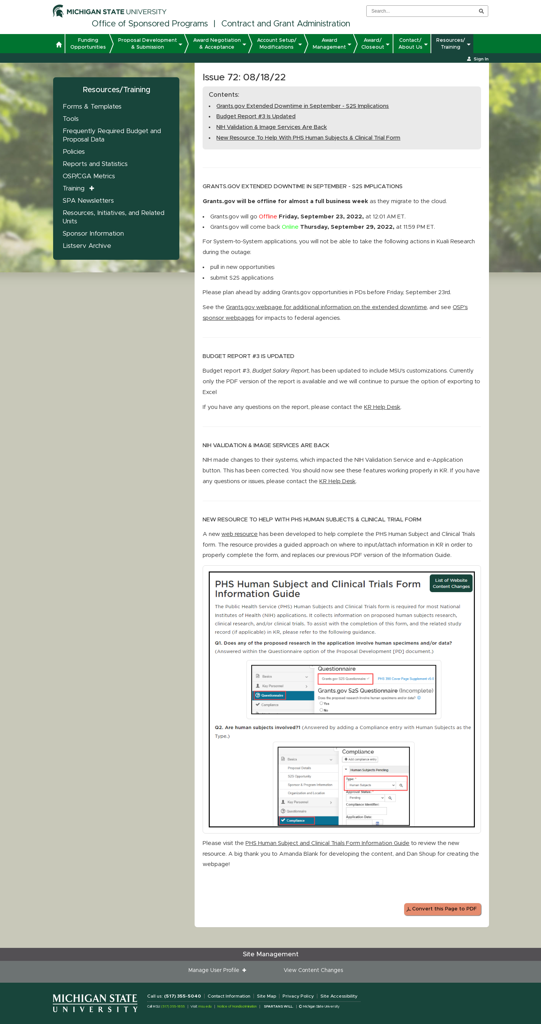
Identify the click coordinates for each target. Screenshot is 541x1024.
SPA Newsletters (88, 200)
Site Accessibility (338, 996)
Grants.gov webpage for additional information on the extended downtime (326, 307)
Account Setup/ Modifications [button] (277, 43)
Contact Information (229, 996)
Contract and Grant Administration (285, 24)
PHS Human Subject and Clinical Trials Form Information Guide (327, 843)
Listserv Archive (87, 246)
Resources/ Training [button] (450, 43)
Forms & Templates (92, 106)
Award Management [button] (329, 43)
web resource (239, 534)
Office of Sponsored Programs (150, 24)
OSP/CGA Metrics (89, 176)
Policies (74, 151)
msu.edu (204, 1006)
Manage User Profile (215, 970)
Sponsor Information (93, 233)
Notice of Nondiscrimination (237, 1006)
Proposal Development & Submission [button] (147, 43)
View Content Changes (313, 970)
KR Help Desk (382, 407)
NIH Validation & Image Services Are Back (271, 127)
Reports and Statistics (95, 164)
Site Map (266, 996)
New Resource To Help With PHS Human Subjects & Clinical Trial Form (308, 138)
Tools (71, 119)
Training (73, 188)
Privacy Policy (298, 996)
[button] (59, 45)
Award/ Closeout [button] (372, 43)
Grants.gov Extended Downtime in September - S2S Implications (302, 106)
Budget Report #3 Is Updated (256, 116)
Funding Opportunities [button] (88, 43)
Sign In (481, 59)
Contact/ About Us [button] (410, 43)
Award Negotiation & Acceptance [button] (217, 43)
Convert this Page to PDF (444, 909)
